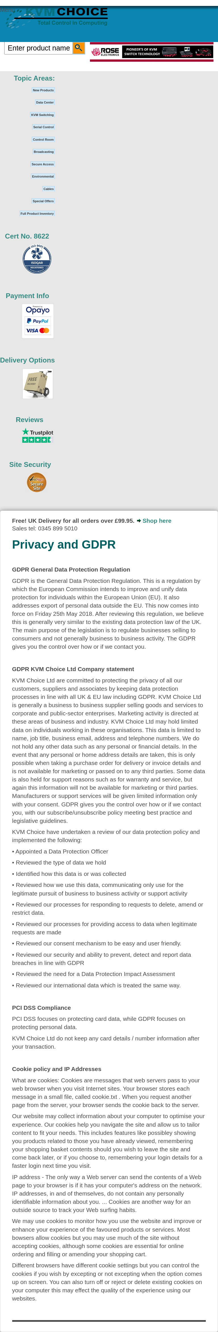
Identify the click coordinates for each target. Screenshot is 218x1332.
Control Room (43, 139)
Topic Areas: (34, 78)
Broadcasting (44, 151)
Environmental (43, 176)
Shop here (156, 520)
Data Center (45, 102)
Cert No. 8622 (27, 236)
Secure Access (43, 164)
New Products (43, 90)
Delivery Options (27, 360)
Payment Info (27, 296)
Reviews (29, 419)
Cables (48, 189)
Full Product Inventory (37, 213)
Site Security (30, 464)
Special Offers (43, 201)
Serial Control (43, 127)
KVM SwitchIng (42, 115)
